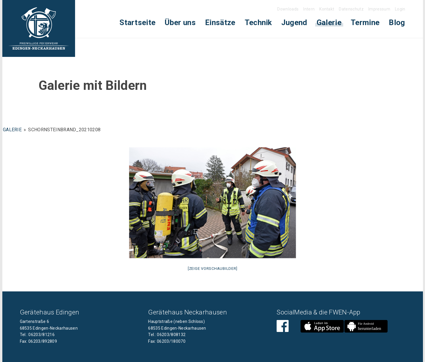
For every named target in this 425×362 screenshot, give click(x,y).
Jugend (294, 22)
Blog (397, 22)
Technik (258, 22)
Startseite (137, 22)
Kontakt (326, 9)
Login (400, 9)
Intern (309, 9)
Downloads (288, 9)
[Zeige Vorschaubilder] (212, 268)
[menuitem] (137, 22)
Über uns (180, 22)
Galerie (329, 22)
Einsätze (220, 22)
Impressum (379, 9)
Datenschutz (351, 9)
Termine (365, 22)
